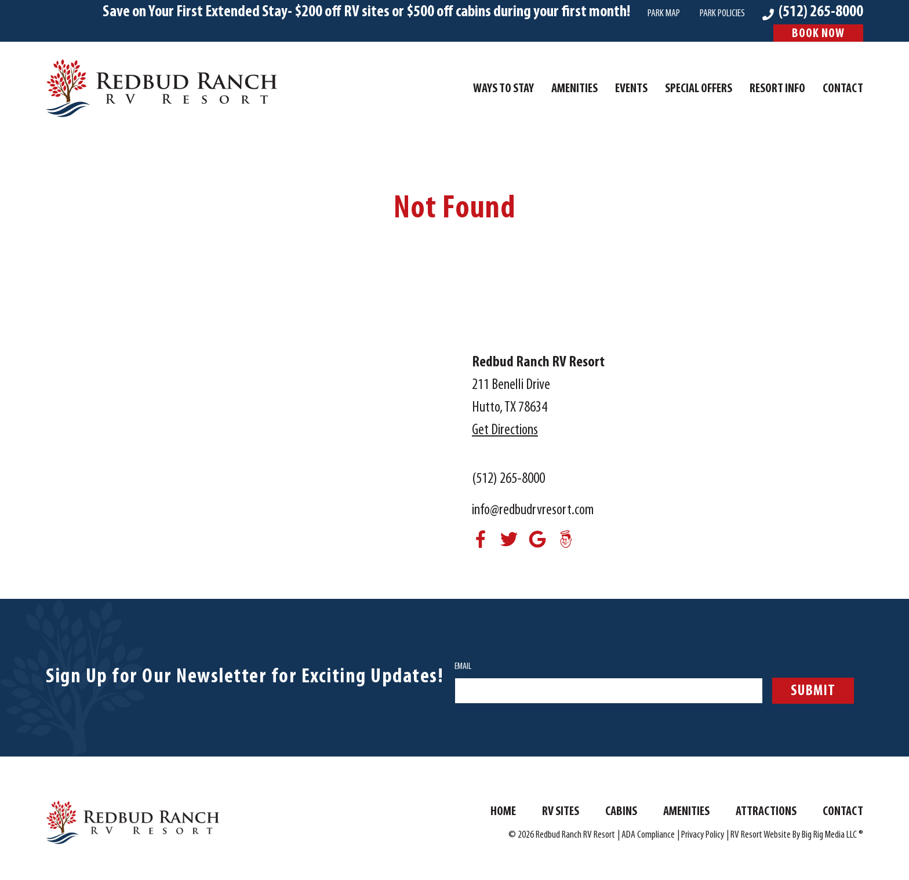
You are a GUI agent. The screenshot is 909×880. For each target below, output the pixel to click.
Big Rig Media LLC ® (832, 835)
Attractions (766, 812)
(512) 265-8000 (508, 479)
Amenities (574, 89)
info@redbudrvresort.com (533, 510)
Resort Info (777, 89)
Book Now (818, 34)
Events (631, 89)
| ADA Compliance (646, 835)
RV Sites (560, 812)
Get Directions (505, 430)
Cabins (621, 812)
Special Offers (698, 89)
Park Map (664, 13)
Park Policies (722, 13)
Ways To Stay (503, 89)
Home (503, 812)
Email (462, 666)
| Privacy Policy (700, 835)
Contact (843, 89)
